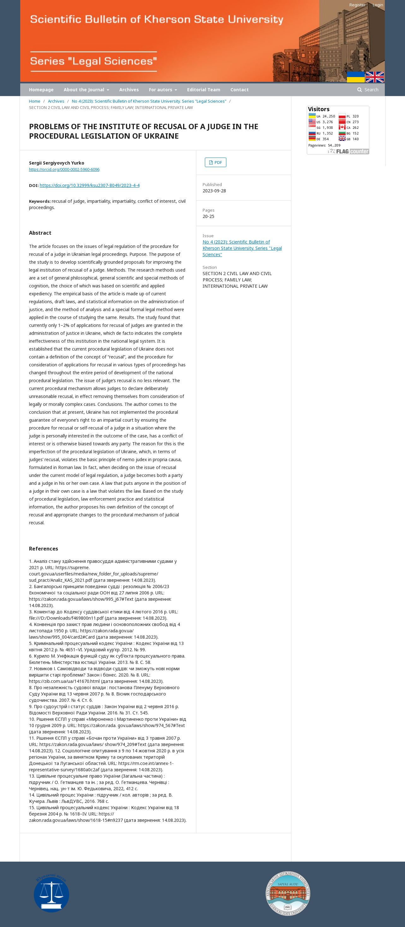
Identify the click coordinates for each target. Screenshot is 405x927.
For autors (161, 90)
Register (357, 5)
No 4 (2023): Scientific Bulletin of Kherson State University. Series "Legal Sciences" (149, 101)
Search (370, 90)
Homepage (41, 90)
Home (34, 101)
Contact (239, 90)
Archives (129, 90)
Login (378, 5)
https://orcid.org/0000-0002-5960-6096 (64, 169)
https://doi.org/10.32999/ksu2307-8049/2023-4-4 (90, 185)
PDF (218, 162)
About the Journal (84, 90)
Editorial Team (203, 90)
